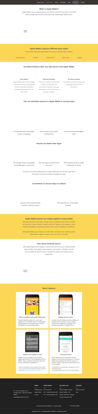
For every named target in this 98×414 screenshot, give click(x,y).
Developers (63, 2)
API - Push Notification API (51, 394)
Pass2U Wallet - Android (66, 389)
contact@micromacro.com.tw (21, 397)
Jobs (77, 392)
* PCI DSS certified (74, 405)
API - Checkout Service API (51, 392)
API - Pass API (47, 389)
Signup (75, 2)
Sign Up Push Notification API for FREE (33, 370)
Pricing (56, 2)
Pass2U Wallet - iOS (65, 392)
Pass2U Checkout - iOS (66, 397)
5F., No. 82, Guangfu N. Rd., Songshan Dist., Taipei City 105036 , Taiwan (23, 392)
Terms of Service (80, 389)
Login (69, 2)
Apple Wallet (49, 2)
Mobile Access (40, 2)
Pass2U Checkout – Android (67, 394)
